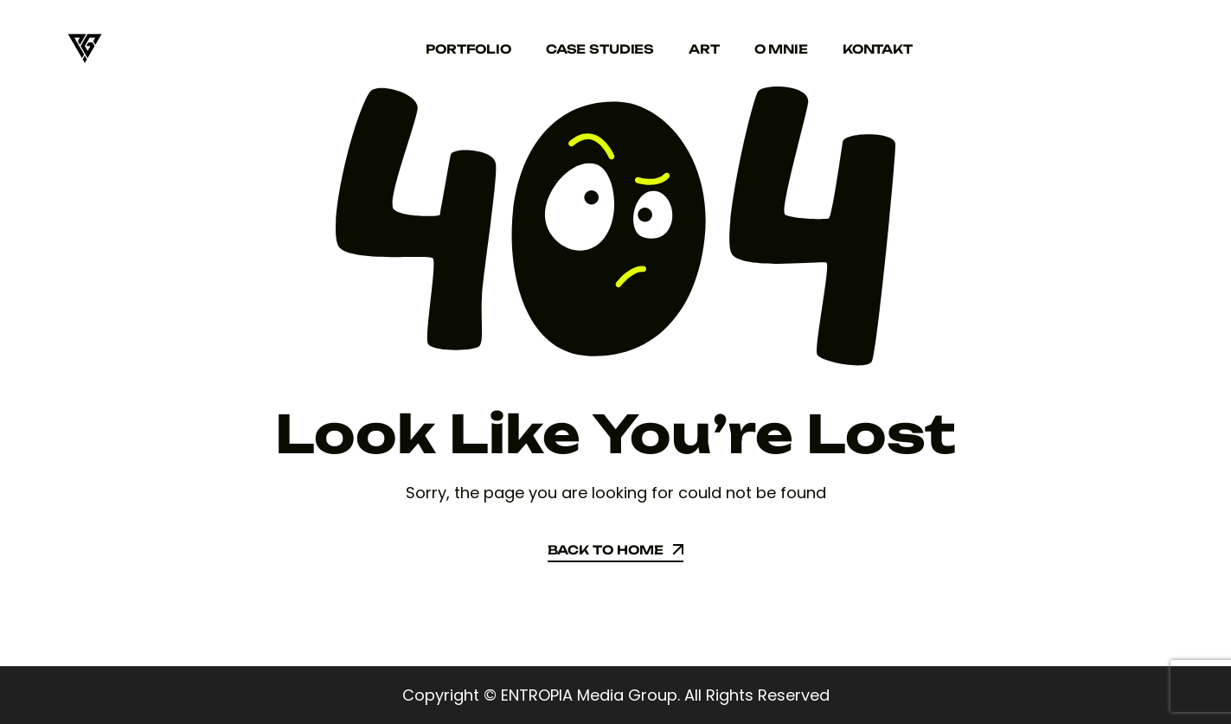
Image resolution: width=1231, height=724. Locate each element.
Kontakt (878, 49)
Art (704, 49)
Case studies (600, 49)
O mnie (781, 49)
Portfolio (468, 49)
